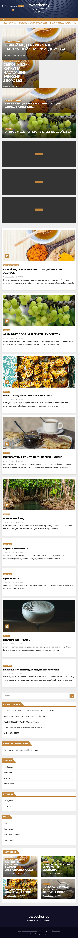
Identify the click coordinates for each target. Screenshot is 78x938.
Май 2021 (7, 778)
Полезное (18, 41)
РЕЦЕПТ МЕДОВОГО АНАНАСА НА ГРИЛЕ (27, 395)
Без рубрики (9, 41)
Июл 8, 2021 (9, 552)
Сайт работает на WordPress (27, 931)
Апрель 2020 (9, 784)
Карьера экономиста (15, 548)
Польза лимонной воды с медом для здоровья (31, 669)
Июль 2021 (8, 773)
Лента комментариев (12, 835)
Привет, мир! (11, 578)
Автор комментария (11, 750)
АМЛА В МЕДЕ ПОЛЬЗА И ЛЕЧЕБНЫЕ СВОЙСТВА (38, 131)
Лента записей (9, 829)
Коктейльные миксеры (16, 639)
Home (32, 934)
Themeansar (56, 931)
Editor (21, 55)
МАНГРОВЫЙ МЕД (14, 518)
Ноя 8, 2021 (11, 55)
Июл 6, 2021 (9, 582)
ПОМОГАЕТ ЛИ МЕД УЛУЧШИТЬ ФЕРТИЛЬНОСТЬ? (32, 457)
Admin (19, 552)
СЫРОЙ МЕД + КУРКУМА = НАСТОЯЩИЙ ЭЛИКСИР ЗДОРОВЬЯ (35, 47)
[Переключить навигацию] (40, 19)
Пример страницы (41, 934)
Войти (6, 823)
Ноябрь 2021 (9, 767)
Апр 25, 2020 (10, 673)
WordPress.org (10, 840)
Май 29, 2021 (9, 644)
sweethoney (39, 5)
